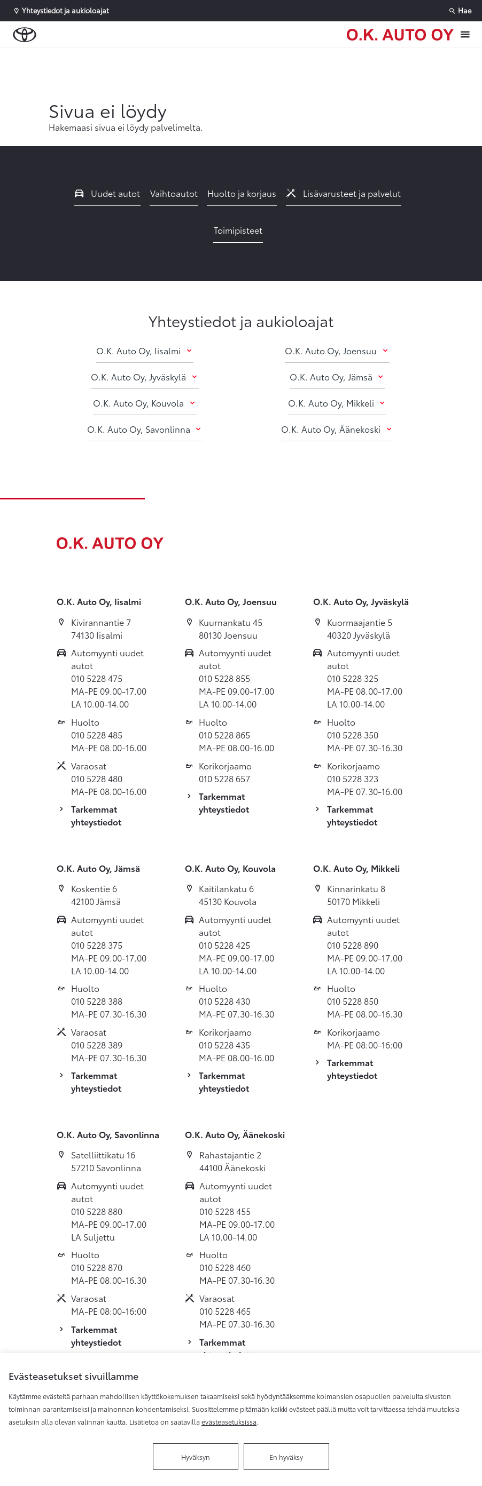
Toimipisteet (238, 230)
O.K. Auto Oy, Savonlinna (145, 429)
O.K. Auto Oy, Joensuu (337, 350)
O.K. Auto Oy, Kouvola (144, 402)
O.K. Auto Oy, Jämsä (337, 376)
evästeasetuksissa (228, 1421)
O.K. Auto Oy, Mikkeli (337, 402)
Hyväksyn (195, 1456)
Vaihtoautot (174, 193)
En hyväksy (286, 1456)
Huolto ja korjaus (241, 193)
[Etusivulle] (400, 34)
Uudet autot (107, 193)
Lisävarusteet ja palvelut (343, 193)
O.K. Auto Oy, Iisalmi (144, 350)
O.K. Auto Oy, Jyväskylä (144, 376)
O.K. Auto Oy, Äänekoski (337, 429)
